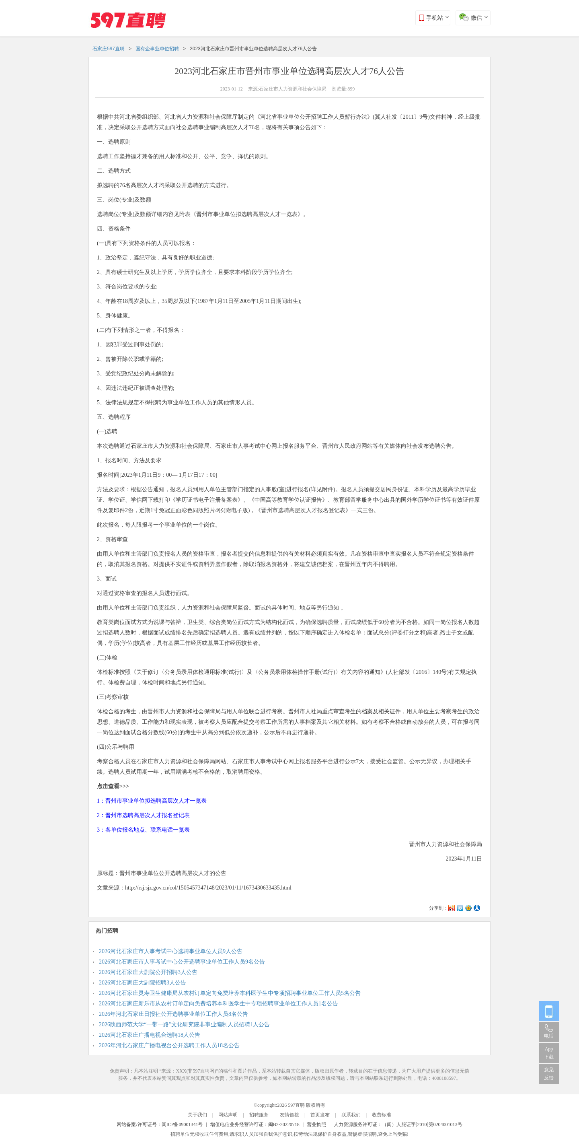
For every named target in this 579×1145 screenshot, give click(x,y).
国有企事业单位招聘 (157, 48)
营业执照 (316, 1124)
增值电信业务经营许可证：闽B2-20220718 (255, 1124)
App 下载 (549, 1053)
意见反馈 (549, 1074)
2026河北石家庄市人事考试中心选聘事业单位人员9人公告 (170, 951)
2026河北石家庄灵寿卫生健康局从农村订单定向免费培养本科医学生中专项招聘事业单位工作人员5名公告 (230, 993)
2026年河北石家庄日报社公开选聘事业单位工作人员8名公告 (173, 1014)
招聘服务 (259, 1115)
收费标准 (381, 1115)
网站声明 (228, 1115)
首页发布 (320, 1115)
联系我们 (351, 1115)
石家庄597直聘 (108, 48)
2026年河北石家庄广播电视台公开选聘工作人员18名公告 (169, 1045)
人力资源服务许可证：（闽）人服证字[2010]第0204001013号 (398, 1124)
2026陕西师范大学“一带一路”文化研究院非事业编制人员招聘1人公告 (184, 1024)
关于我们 (197, 1115)
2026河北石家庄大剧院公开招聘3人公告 (148, 972)
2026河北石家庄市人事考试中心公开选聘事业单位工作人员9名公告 (182, 962)
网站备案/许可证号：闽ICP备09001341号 (160, 1124)
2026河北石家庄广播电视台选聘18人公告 (149, 1035)
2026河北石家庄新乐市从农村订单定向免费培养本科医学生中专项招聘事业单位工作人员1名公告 (218, 1004)
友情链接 (289, 1115)
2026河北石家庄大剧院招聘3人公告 (142, 983)
